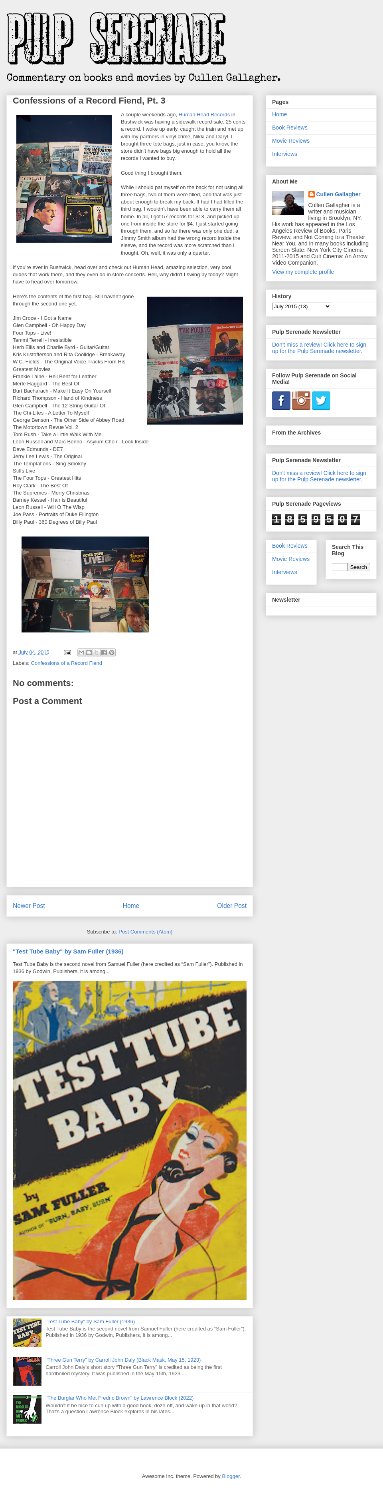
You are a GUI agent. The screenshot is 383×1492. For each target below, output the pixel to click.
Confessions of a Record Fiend (66, 663)
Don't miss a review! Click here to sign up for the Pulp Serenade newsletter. (319, 347)
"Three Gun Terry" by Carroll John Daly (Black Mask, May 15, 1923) (123, 1360)
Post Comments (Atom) (145, 932)
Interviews (284, 154)
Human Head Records (204, 115)
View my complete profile (303, 272)
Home (131, 905)
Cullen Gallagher (338, 194)
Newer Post (29, 905)
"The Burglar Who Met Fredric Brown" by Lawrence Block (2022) (119, 1398)
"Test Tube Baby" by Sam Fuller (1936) (68, 951)
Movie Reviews (291, 141)
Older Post (232, 905)
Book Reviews (290, 127)
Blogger (230, 1476)
